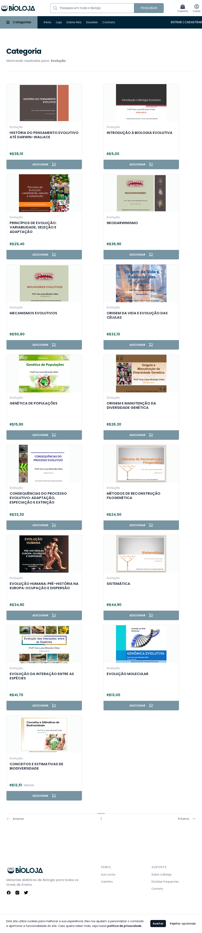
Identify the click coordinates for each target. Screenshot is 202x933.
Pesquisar (149, 8)
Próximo (187, 819)
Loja (59, 22)
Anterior (15, 819)
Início (47, 22)
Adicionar (44, 164)
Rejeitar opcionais (183, 924)
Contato (108, 22)
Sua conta (108, 874)
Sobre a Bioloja (161, 874)
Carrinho (107, 882)
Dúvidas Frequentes (165, 882)
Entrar (176, 22)
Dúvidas (92, 22)
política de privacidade (124, 926)
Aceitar (158, 924)
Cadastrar (193, 22)
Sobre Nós (73, 22)
